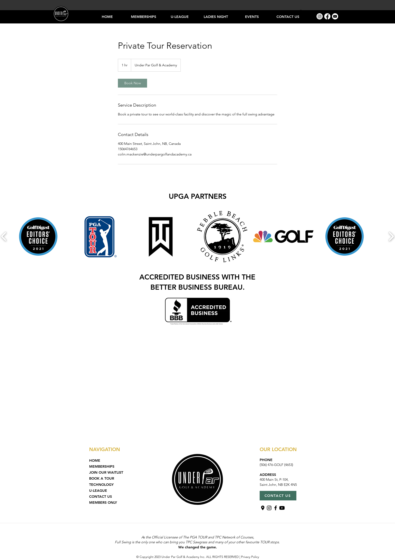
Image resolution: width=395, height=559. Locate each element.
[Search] (301, 11)
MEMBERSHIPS (101, 466)
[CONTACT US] (278, 495)
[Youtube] (335, 16)
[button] (216, 16)
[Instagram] (319, 16)
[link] (132, 83)
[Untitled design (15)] (263, 508)
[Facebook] (327, 16)
